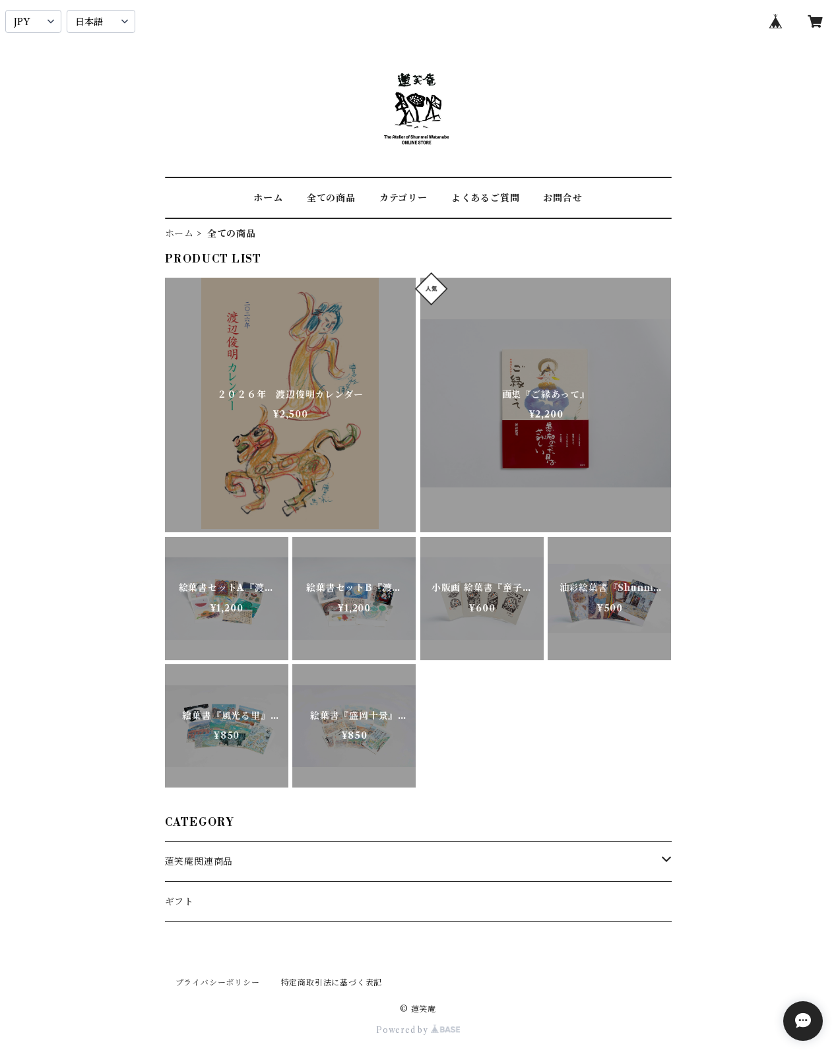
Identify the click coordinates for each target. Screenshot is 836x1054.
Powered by (418, 1030)
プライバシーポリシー (218, 982)
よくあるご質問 (485, 198)
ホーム (267, 198)
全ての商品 (331, 198)
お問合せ (562, 198)
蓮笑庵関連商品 (199, 861)
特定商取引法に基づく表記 (332, 982)
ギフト (179, 902)
